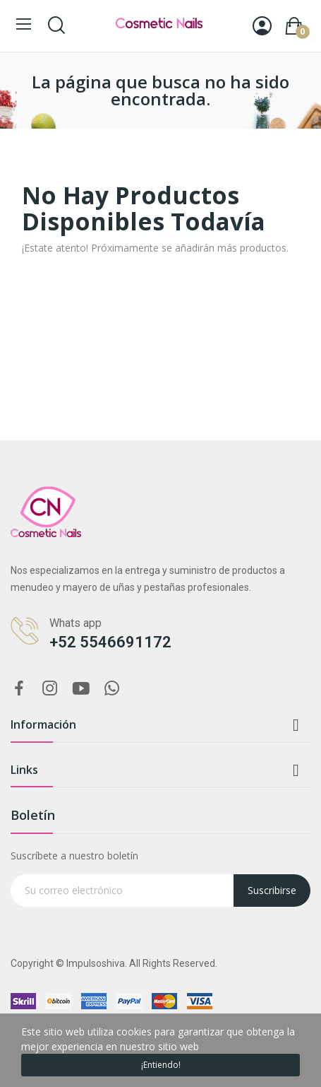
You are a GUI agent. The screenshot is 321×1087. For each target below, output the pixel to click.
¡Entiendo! (161, 1065)
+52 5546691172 (110, 642)
